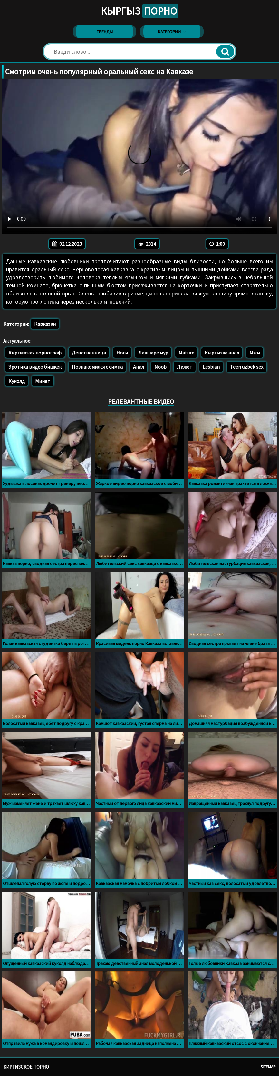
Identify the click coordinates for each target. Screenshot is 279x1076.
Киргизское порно (26, 1067)
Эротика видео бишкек (35, 367)
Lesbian (211, 367)
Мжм (254, 352)
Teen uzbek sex (246, 367)
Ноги (122, 352)
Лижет (184, 367)
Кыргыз (139, 11)
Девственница (89, 352)
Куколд (16, 381)
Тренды (105, 32)
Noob (160, 367)
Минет (42, 381)
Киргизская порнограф (35, 352)
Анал (138, 367)
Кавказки (45, 324)
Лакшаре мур (153, 352)
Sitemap (268, 1067)
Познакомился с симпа (97, 367)
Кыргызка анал (222, 352)
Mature (186, 352)
